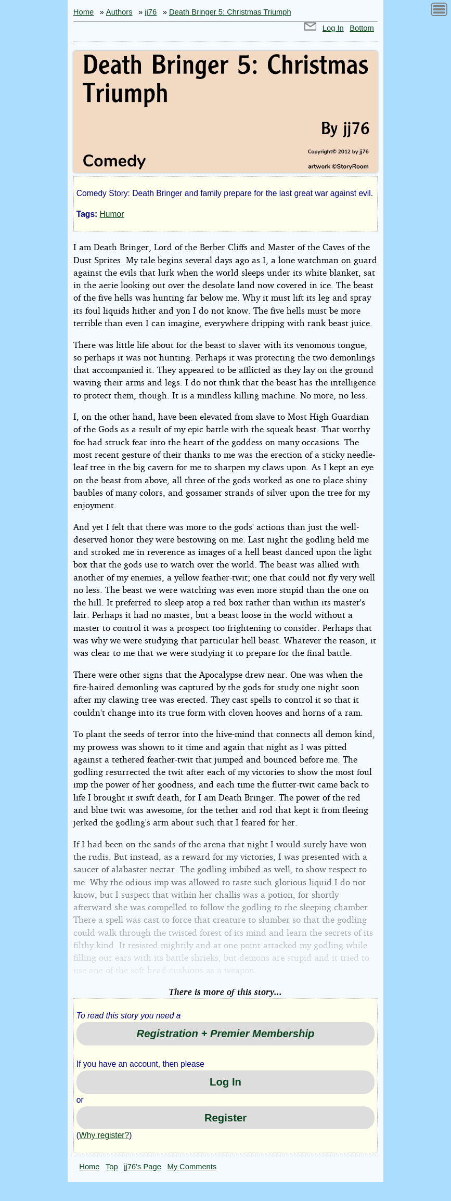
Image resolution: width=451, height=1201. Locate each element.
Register (225, 1117)
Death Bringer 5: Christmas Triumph (230, 12)
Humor (112, 214)
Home (83, 12)
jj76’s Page (142, 1167)
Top (112, 1167)
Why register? (104, 1135)
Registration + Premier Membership (226, 1033)
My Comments (191, 1167)
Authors (119, 12)
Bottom (362, 28)
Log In (333, 28)
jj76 (151, 12)
